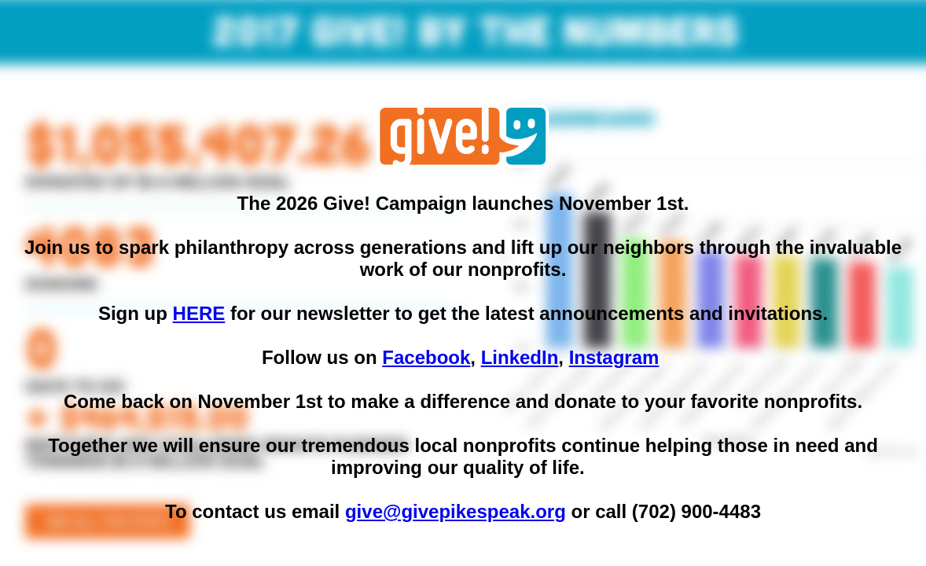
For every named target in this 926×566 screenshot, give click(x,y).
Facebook (426, 357)
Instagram (614, 357)
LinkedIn (520, 357)
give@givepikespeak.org (455, 511)
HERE (199, 313)
